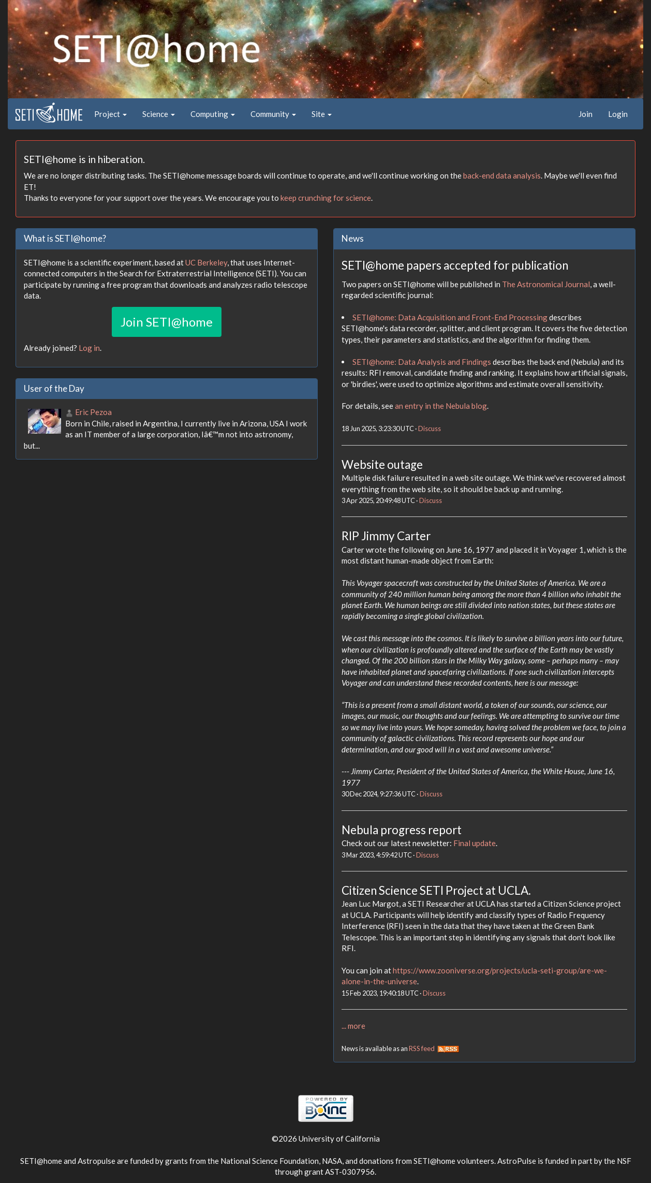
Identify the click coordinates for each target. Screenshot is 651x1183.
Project (110, 114)
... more (353, 1025)
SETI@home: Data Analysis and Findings (421, 361)
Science (158, 114)
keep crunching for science (325, 197)
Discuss (429, 428)
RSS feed (434, 1048)
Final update (474, 843)
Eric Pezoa (93, 412)
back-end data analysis (502, 175)
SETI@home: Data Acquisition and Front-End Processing (450, 317)
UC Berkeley (206, 262)
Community (273, 114)
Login (618, 114)
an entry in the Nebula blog (441, 405)
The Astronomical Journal (546, 284)
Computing (212, 114)
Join (586, 114)
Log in (89, 347)
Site (322, 114)
